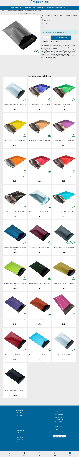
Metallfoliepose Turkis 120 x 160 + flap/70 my (64, 212)
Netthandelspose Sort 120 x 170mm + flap (15, 390)
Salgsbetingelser (19, 437)
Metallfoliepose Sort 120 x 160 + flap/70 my (15, 212)
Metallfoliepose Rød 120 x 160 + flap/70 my (64, 176)
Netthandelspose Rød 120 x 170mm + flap (15, 354)
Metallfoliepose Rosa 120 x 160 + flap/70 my (39, 176)
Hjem (3, 10)
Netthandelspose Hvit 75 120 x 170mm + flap (15, 104)
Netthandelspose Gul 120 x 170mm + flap (64, 283)
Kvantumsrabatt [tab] (55, 41)
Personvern (19, 442)
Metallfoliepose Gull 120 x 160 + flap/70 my (39, 140)
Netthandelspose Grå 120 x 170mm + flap (64, 247)
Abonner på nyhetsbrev (59, 436)
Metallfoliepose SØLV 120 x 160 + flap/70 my (39, 212)
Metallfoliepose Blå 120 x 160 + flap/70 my (39, 104)
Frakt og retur (20, 439)
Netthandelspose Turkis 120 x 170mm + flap (39, 354)
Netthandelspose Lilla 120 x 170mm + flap (15, 319)
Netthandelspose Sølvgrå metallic (32, 10)
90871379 (60, 424)
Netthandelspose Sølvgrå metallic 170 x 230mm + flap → (29, 13)
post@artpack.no (59, 426)
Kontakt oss (19, 435)
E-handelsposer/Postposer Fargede (14, 10)
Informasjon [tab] (44, 41)
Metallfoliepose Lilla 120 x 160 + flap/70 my (64, 140)
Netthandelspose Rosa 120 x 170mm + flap (64, 319)
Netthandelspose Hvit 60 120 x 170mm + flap (64, 354)
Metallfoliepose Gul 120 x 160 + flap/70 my (15, 140)
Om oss (20, 433)
